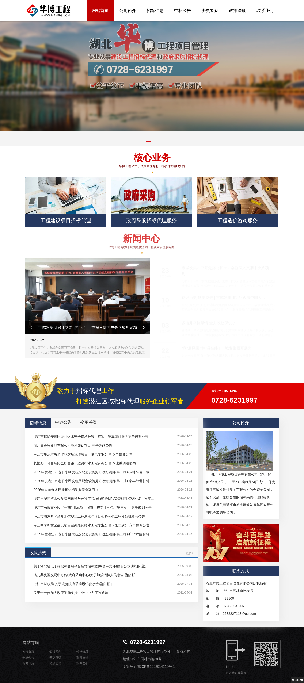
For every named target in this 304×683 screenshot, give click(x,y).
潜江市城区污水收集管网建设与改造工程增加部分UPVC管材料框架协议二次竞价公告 (94, 498)
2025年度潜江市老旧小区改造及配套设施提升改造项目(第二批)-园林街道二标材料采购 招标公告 (94, 472)
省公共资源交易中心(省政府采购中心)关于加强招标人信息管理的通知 (85, 575)
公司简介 (127, 10)
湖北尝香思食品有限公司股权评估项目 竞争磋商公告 (73, 445)
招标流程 (47, 663)
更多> (189, 553)
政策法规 (237, 10)
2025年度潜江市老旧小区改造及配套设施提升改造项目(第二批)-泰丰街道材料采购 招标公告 (94, 481)
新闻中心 (111, 239)
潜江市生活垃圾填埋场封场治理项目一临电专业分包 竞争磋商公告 (83, 454)
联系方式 (240, 571)
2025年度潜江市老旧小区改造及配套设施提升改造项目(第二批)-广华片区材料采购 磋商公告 (94, 534)
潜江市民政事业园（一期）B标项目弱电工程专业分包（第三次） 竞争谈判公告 (93, 507)
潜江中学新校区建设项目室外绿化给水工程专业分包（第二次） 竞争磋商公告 (91, 525)
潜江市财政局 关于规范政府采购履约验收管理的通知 (73, 584)
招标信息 (155, 10)
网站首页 (100, 10)
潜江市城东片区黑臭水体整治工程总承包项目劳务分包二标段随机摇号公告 (89, 516)
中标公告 (182, 10)
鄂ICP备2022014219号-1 (156, 666)
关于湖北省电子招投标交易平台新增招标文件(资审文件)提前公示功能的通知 (90, 566)
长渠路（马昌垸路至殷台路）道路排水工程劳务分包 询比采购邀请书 (85, 463)
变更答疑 (210, 10)
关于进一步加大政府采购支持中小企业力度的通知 (71, 593)
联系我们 (264, 10)
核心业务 (149, 158)
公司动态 (20, 663)
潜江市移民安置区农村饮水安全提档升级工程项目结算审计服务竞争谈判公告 (91, 436)
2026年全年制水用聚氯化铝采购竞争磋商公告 (68, 490)
